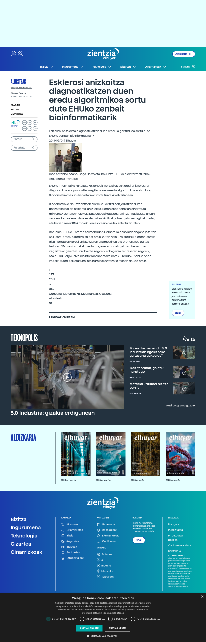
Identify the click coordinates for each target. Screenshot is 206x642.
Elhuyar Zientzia (18, 93)
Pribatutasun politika (176, 537)
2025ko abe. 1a (103, 480)
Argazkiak (70, 541)
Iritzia (67, 535)
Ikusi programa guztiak (180, 405)
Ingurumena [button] (73, 67)
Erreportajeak (72, 558)
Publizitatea (175, 529)
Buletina (188, 66)
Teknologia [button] (101, 67)
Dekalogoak (107, 530)
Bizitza (19, 519)
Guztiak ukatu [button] (117, 628)
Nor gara (173, 524)
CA (30, 128)
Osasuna (15, 105)
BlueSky (104, 565)
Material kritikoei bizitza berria (149, 386)
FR (35, 122)
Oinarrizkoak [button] (155, 67)
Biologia (15, 110)
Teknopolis (24, 337)
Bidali (178, 312)
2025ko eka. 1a (173, 480)
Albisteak (18, 81)
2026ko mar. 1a (68, 480)
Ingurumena (26, 527)
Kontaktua (174, 551)
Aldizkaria (183, 54)
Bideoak (69, 547)
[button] (13, 53)
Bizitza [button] (47, 67)
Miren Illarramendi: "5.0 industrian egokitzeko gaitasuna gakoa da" (148, 352)
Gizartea (21, 544)
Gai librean (106, 541)
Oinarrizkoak (26, 552)
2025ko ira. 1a (137, 480)
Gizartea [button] (128, 67)
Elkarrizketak (72, 530)
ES (30, 122)
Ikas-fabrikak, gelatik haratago (147, 370)
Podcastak (70, 552)
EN (24, 128)
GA (35, 128)
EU (24, 122)
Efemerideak (108, 535)
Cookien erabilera (179, 545)
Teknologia (24, 536)
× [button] (202, 596)
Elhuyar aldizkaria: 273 (21, 87)
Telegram (105, 576)
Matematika (17, 114)
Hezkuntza (106, 524)
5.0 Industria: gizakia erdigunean (53, 413)
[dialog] (103, 617)
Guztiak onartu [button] (89, 628)
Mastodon (105, 571)
